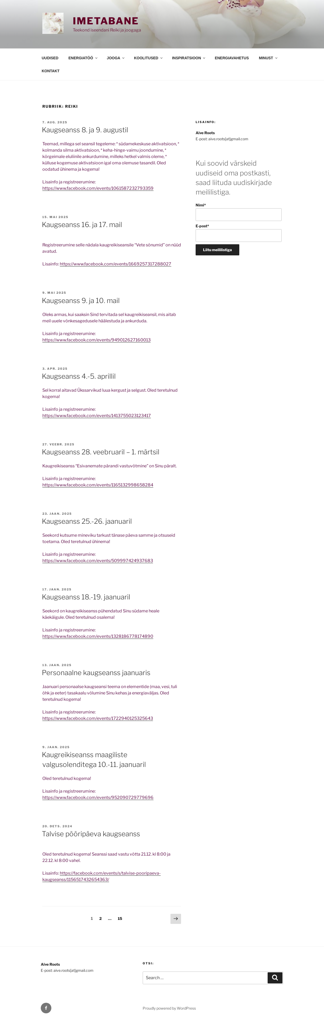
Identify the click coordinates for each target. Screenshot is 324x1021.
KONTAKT (51, 71)
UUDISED (50, 58)
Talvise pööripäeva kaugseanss (91, 834)
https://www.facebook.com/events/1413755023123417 (96, 415)
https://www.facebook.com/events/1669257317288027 (115, 263)
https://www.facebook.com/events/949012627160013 (96, 339)
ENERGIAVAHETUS (232, 58)
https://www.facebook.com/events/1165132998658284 (97, 484)
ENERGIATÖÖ (83, 58)
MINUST (268, 58)
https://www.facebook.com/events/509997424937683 (97, 560)
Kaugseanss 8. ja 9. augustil (85, 130)
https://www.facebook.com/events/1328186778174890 (97, 636)
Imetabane (106, 21)
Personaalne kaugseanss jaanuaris (96, 672)
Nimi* (239, 212)
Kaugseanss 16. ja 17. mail (82, 224)
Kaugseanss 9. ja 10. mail (81, 300)
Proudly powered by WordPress (169, 1008)
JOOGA (116, 58)
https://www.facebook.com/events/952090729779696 (98, 797)
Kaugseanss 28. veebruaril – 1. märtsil (100, 452)
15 (121, 918)
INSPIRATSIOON (189, 58)
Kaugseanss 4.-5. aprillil (79, 376)
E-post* (239, 233)
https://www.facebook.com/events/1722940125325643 (97, 718)
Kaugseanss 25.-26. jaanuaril (87, 521)
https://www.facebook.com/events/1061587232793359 (98, 188)
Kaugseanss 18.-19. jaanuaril (86, 597)
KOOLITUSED (148, 58)
